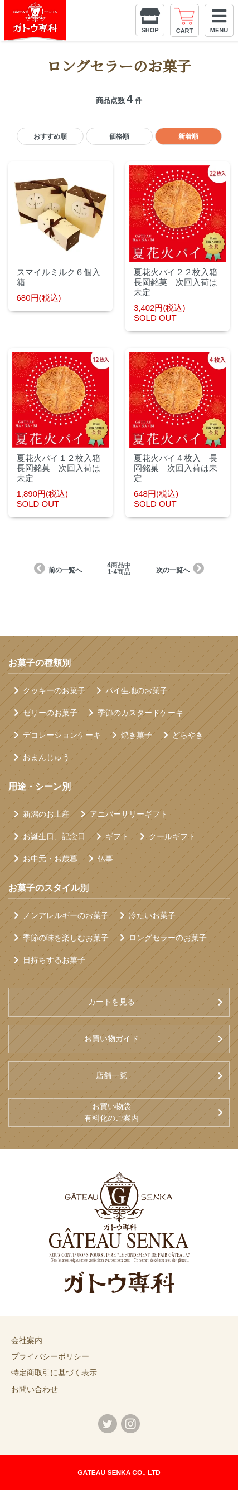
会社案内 (26, 1340)
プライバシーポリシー (50, 1356)
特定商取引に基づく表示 (54, 1372)
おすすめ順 (50, 136)
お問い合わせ (34, 1389)
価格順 (119, 136)
